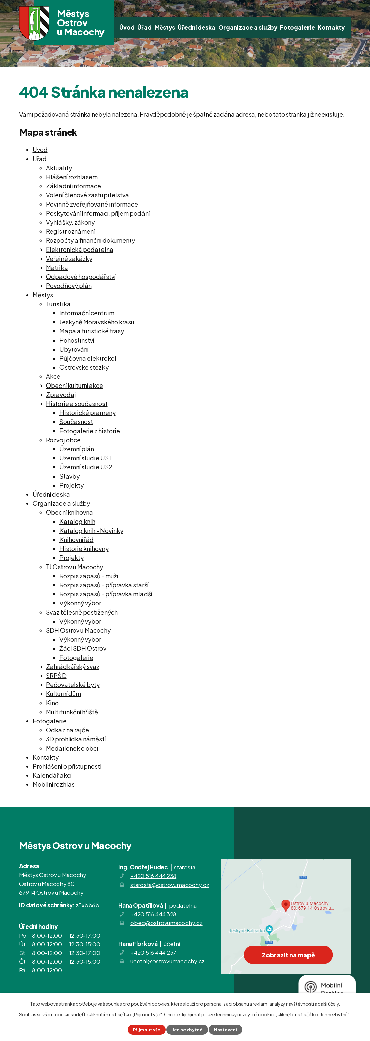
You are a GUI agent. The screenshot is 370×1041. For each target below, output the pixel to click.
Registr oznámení (70, 231)
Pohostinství (76, 340)
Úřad (144, 27)
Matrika (57, 267)
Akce (53, 376)
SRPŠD (56, 675)
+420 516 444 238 (153, 875)
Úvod (127, 27)
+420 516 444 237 (153, 952)
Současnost (76, 421)
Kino (52, 703)
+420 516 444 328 (153, 914)
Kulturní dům (63, 693)
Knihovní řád (76, 539)
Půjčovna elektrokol (87, 358)
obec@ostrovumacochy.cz (166, 922)
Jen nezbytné (187, 1029)
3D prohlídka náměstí (76, 739)
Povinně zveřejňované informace (92, 204)
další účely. (329, 1004)
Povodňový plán (69, 285)
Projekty (71, 485)
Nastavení (225, 1029)
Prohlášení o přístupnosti (67, 766)
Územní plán (76, 449)
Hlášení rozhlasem (72, 177)
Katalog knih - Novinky (91, 530)
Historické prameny (87, 412)
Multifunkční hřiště (72, 712)
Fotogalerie (297, 27)
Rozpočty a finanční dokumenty (90, 240)
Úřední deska (196, 27)
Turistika (58, 304)
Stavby (69, 476)
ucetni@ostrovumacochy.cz (167, 961)
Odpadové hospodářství (80, 276)
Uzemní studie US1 (85, 458)
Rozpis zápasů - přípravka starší (103, 585)
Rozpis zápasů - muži (88, 576)
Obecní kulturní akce (74, 385)
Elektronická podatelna (79, 249)
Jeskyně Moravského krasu (96, 322)
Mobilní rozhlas (54, 784)
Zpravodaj (61, 394)
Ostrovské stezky (84, 367)
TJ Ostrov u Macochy (74, 567)
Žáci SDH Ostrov (82, 648)
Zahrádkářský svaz (72, 666)
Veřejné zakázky (69, 258)
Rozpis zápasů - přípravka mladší (105, 594)
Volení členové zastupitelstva (87, 195)
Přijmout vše (146, 1029)
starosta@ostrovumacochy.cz (169, 884)
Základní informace (73, 186)
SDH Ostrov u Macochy (78, 630)
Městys (165, 27)
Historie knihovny (84, 548)
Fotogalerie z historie (89, 431)
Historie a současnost (77, 403)
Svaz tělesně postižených (82, 612)
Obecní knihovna (69, 512)
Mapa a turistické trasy (91, 331)
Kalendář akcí (52, 775)
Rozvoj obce (63, 440)
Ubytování (73, 349)
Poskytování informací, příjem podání (98, 213)
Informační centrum (86, 313)
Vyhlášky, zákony (70, 222)
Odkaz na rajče (67, 730)
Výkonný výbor (80, 603)
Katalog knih (77, 521)
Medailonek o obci (72, 748)
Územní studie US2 (85, 467)
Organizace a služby (247, 27)
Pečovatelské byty (73, 684)
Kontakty (331, 27)
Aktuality (59, 168)
